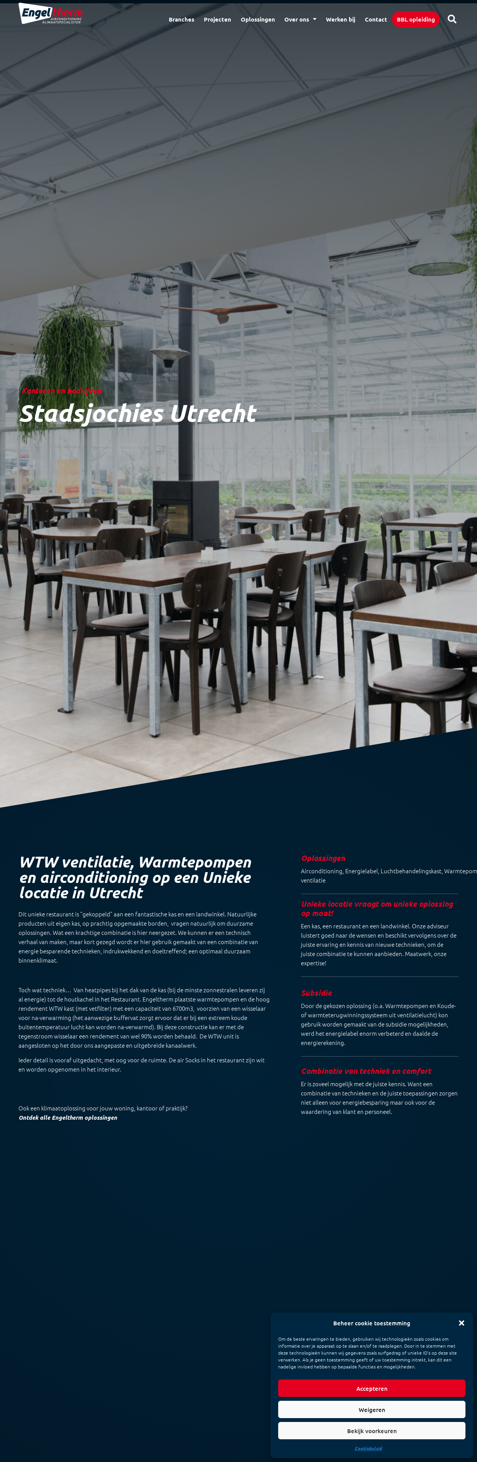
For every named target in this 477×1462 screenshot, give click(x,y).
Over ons (300, 19)
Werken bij (340, 19)
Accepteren (372, 1388)
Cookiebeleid (368, 1448)
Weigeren (372, 1409)
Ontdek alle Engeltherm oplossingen (67, 1117)
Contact (376, 19)
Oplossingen (258, 19)
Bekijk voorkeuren (372, 1431)
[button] (461, 1323)
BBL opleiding (416, 19)
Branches (181, 19)
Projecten (217, 19)
